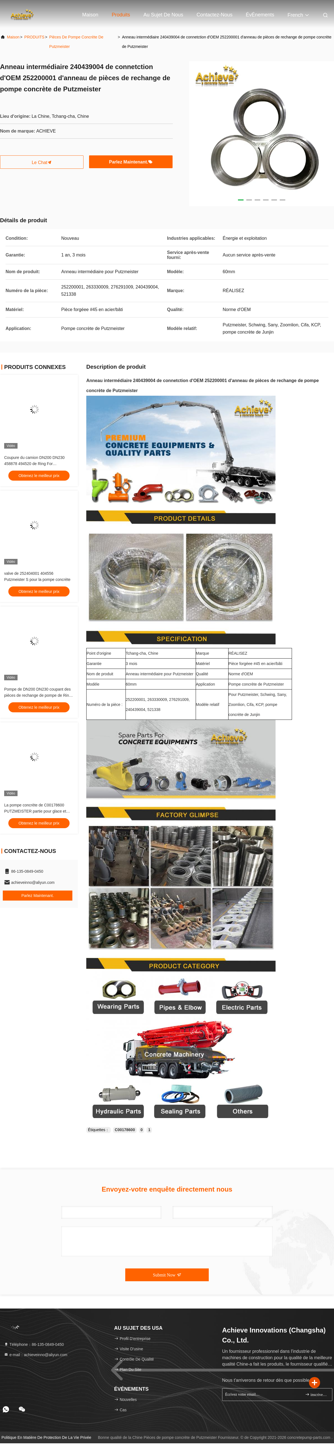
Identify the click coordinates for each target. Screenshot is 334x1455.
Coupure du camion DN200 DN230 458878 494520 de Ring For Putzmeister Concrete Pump (34, 463)
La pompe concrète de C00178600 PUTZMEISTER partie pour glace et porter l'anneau (35, 811)
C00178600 (125, 1130)
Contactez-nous (214, 15)
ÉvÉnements (260, 15)
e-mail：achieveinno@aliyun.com (35, 1355)
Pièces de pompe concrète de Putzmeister (76, 42)
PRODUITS (34, 37)
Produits (121, 15)
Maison (90, 15)
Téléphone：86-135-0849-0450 (34, 1344)
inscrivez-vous (316, 1394)
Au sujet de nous (163, 15)
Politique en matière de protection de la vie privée (46, 1437)
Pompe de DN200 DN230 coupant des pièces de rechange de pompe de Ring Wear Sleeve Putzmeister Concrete (37, 695)
